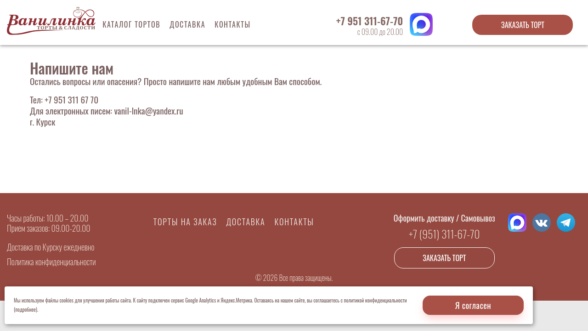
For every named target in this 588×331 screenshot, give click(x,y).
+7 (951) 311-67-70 (444, 233)
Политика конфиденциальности (51, 262)
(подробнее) (25, 309)
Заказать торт (522, 24)
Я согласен (473, 305)
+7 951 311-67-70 (369, 20)
